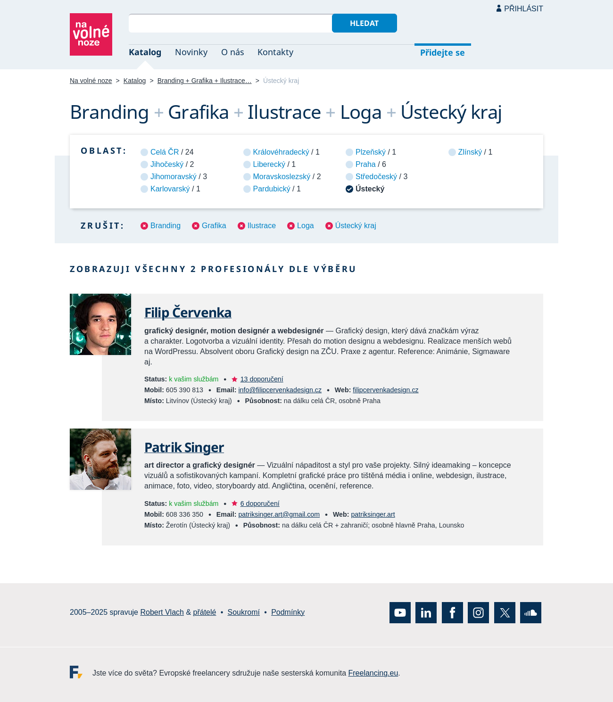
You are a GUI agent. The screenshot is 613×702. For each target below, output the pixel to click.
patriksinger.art (373, 514)
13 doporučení (261, 379)
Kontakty (275, 52)
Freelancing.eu (81, 671)
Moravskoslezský (282, 177)
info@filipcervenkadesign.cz (280, 390)
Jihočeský (166, 164)
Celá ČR (164, 152)
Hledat (364, 23)
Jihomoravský (173, 177)
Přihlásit (523, 9)
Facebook (452, 612)
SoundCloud (530, 612)
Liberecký (269, 164)
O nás (232, 52)
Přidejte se (442, 52)
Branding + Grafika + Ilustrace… (204, 80)
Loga (305, 226)
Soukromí (244, 612)
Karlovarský (170, 189)
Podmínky (288, 612)
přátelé (204, 612)
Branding (165, 226)
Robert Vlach (162, 612)
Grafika (214, 226)
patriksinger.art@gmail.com (279, 514)
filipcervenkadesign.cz (385, 390)
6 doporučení (260, 503)
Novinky (191, 52)
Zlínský (470, 152)
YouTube (400, 612)
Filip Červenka (188, 312)
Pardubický (271, 189)
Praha (366, 164)
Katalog (145, 52)
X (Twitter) (504, 612)
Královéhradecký (281, 152)
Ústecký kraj (355, 226)
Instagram (478, 612)
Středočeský (376, 177)
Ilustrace (262, 226)
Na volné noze (91, 80)
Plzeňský (371, 152)
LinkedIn (426, 612)
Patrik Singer (184, 447)
